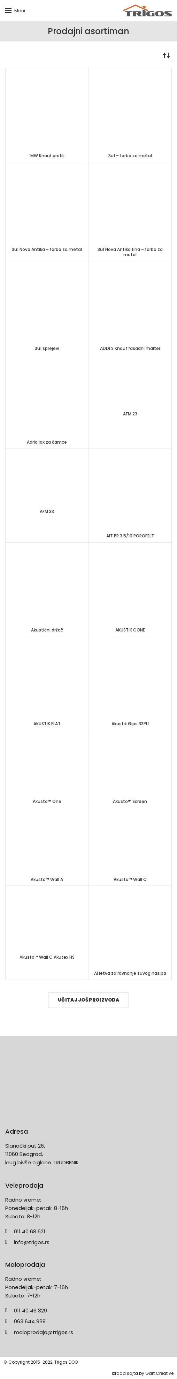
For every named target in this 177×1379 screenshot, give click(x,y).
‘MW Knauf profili (46, 156)
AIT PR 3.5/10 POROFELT (130, 536)
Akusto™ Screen (130, 801)
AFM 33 (47, 511)
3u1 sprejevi (47, 348)
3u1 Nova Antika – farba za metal (47, 249)
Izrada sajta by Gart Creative (143, 1373)
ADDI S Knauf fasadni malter (130, 348)
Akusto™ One (47, 801)
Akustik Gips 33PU (130, 724)
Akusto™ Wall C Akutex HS (47, 957)
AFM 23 (130, 414)
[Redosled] (166, 55)
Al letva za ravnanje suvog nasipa (130, 973)
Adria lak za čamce (47, 442)
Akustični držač (47, 630)
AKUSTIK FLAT (47, 724)
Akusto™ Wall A (47, 879)
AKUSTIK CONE (130, 630)
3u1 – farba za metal (130, 156)
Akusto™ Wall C (130, 879)
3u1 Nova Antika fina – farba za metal (130, 252)
